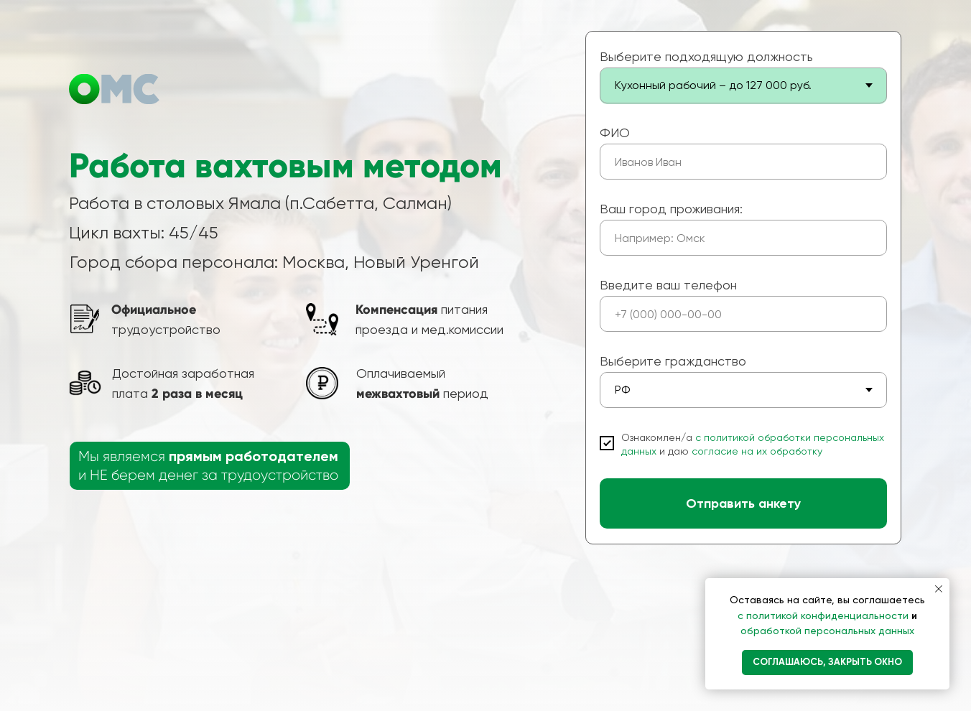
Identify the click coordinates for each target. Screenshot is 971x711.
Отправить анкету (743, 503)
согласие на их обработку (757, 451)
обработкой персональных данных (827, 630)
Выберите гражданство (673, 360)
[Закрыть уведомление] (938, 589)
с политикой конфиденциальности (824, 615)
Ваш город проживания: (671, 208)
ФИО (615, 132)
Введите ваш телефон (668, 284)
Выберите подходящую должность (706, 56)
